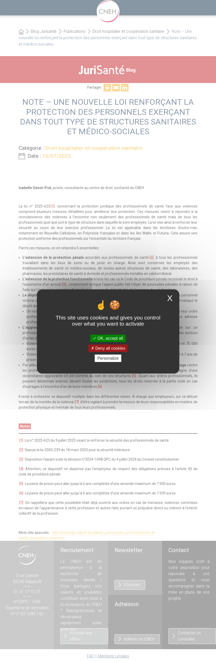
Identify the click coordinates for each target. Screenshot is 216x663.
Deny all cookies (108, 348)
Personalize (108, 358)
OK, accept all (108, 338)
